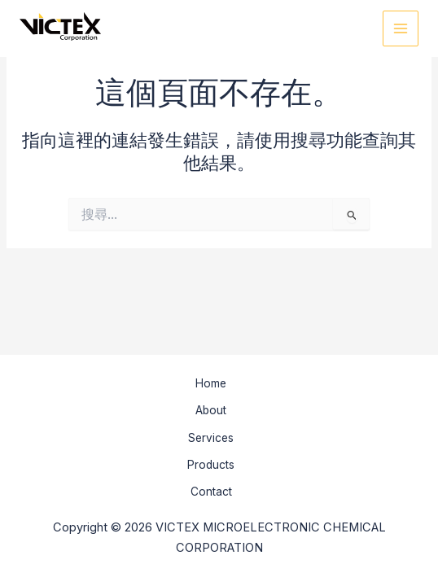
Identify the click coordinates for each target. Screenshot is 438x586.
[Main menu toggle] (400, 28)
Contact (211, 491)
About (210, 410)
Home (210, 383)
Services (211, 437)
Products (210, 464)
